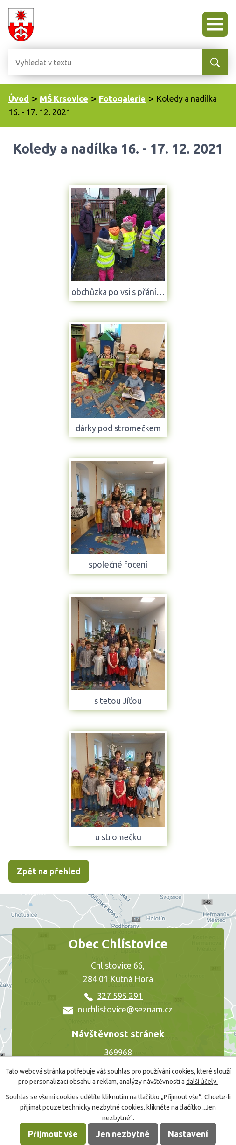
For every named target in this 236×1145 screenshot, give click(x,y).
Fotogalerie (122, 98)
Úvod (18, 98)
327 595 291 (113, 995)
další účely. (202, 1081)
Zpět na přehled (49, 871)
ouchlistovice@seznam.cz (118, 1009)
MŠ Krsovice (64, 98)
